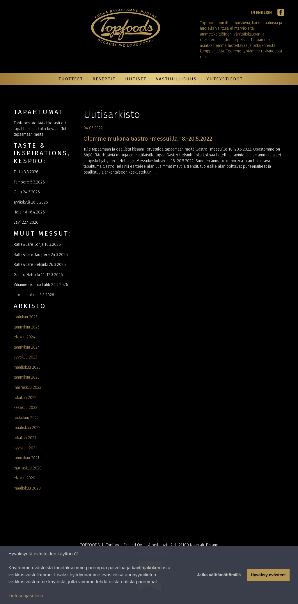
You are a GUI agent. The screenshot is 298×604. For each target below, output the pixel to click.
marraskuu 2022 (27, 387)
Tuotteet (70, 79)
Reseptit (104, 79)
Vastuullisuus (176, 79)
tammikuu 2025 (27, 327)
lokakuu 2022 (25, 397)
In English (261, 12)
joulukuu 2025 (26, 317)
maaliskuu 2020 (27, 488)
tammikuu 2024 (27, 347)
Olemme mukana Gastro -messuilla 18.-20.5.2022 (148, 138)
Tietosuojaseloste (26, 595)
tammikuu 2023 (27, 377)
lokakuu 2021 (25, 437)
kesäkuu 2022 (25, 407)
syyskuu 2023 (25, 357)
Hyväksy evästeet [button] (268, 575)
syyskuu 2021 (25, 448)
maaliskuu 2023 (27, 367)
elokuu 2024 (24, 337)
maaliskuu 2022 (27, 427)
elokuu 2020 (24, 478)
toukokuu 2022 (26, 417)
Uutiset (135, 79)
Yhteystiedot (224, 79)
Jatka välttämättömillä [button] (219, 575)
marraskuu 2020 (28, 468)
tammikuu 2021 (26, 457)
